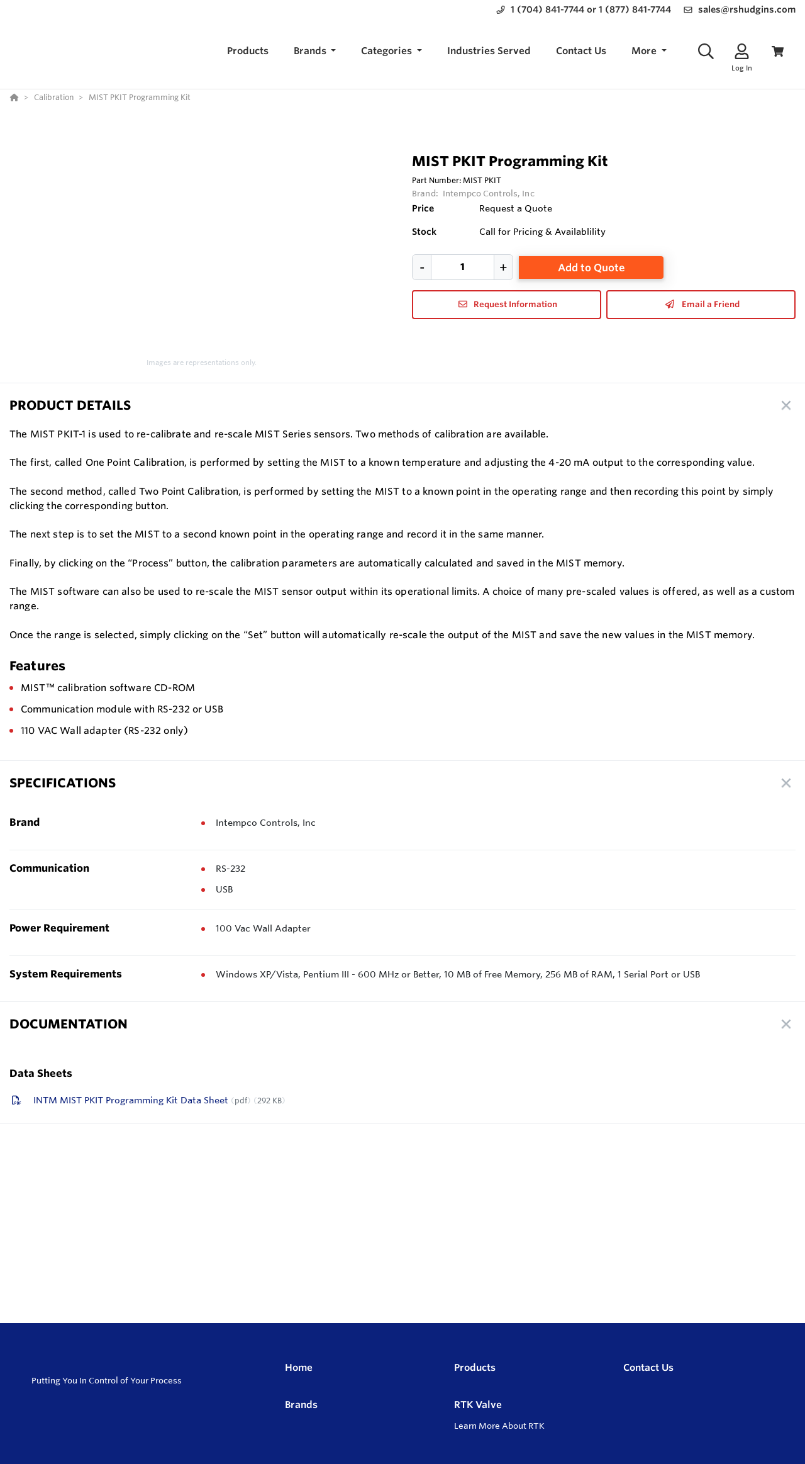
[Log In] (742, 51)
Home (299, 1367)
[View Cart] (778, 51)
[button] (315, 51)
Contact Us (648, 1367)
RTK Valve (478, 1405)
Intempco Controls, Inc (489, 193)
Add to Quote (591, 267)
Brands (301, 1405)
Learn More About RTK (499, 1426)
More (645, 51)
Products (475, 1367)
